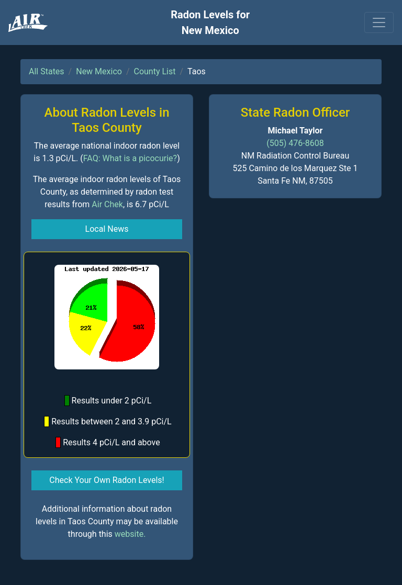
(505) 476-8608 (294, 143)
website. (130, 534)
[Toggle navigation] (379, 22)
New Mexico (99, 71)
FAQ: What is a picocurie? (130, 158)
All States (46, 71)
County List (155, 71)
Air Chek (107, 204)
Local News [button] (107, 229)
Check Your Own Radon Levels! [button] (106, 480)
